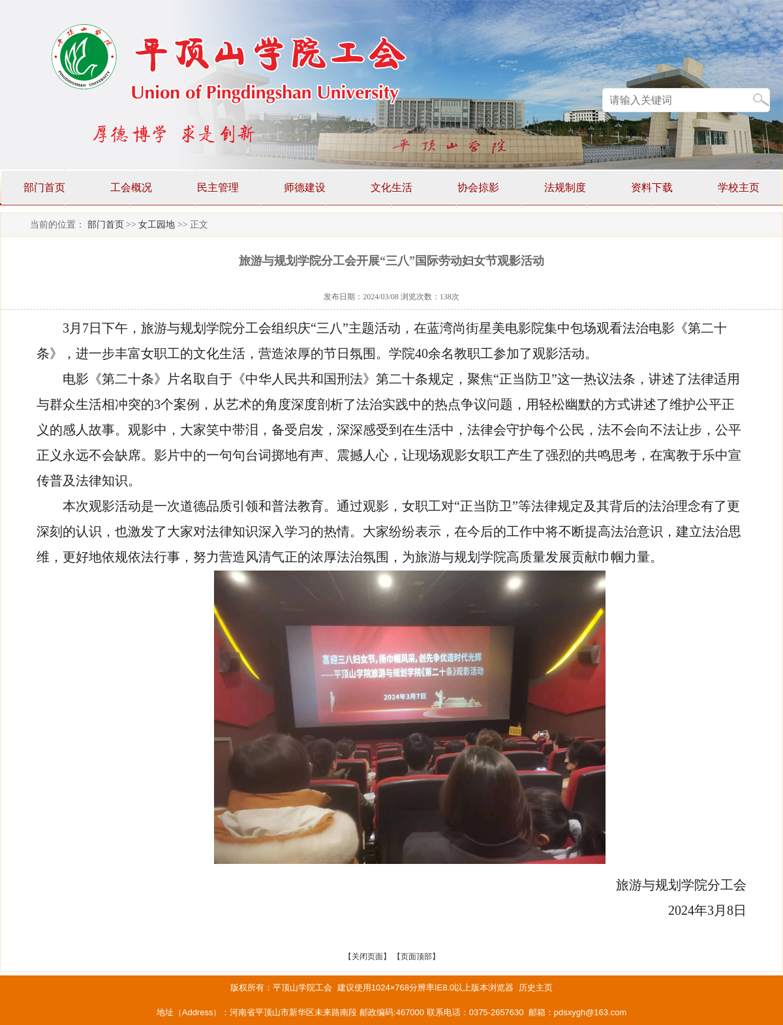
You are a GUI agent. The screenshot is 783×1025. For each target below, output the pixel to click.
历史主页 (536, 987)
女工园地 (156, 225)
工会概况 (131, 187)
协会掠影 (478, 187)
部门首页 (44, 187)
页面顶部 (416, 956)
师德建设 (305, 187)
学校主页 (739, 187)
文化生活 (391, 187)
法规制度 (565, 187)
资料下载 (652, 187)
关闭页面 (367, 956)
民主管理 (218, 187)
